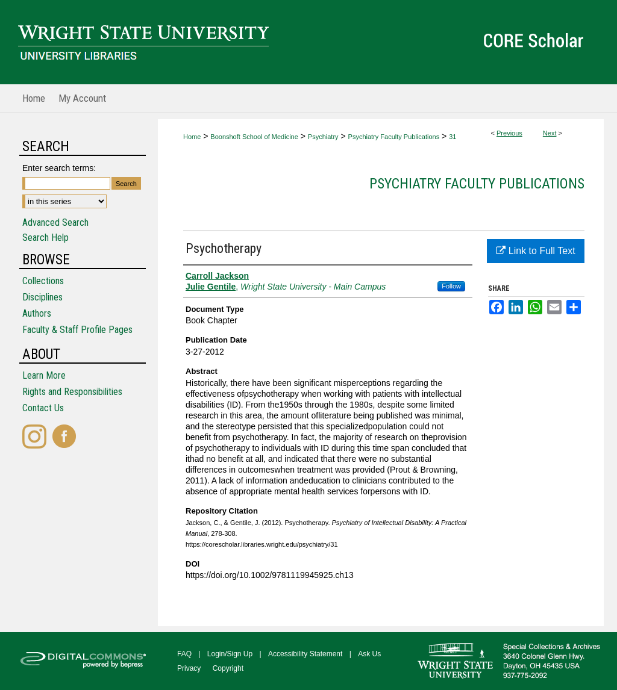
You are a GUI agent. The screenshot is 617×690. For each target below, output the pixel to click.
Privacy (189, 668)
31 (452, 136)
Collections (43, 281)
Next (550, 133)
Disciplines (42, 297)
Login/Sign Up (229, 654)
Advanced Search (55, 222)
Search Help (45, 237)
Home (192, 136)
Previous (509, 133)
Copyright (228, 668)
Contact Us (43, 408)
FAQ (184, 654)
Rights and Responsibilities (72, 391)
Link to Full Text (535, 251)
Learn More (44, 375)
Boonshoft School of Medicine (254, 136)
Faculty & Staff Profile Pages (77, 329)
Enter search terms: (59, 168)
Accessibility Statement (305, 654)
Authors (36, 313)
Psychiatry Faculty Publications (394, 136)
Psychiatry (323, 136)
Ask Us (369, 654)
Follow (451, 286)
